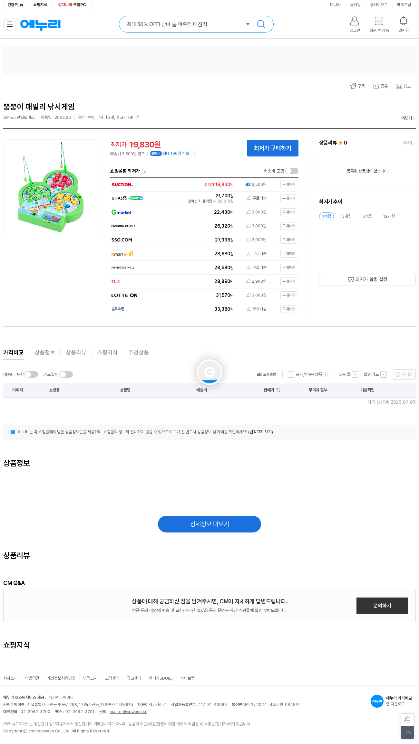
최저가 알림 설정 (371, 279)
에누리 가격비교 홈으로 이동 (40, 24)
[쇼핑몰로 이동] (203, 185)
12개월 (389, 216)
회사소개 (10, 678)
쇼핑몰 (345, 374)
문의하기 (382, 606)
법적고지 (90, 678)
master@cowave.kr (128, 711)
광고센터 (134, 678)
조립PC (72, 4)
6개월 (367, 216)
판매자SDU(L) (161, 678)
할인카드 (371, 374)
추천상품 (138, 352)
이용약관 (32, 678)
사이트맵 (187, 678)
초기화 (407, 374)
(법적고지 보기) (260, 431)
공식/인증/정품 (309, 374)
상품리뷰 (76, 352)
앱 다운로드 (393, 701)
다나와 (335, 4)
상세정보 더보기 (209, 524)
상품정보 (44, 352)
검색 (261, 24)
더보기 (406, 118)
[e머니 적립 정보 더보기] (193, 153)
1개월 (326, 216)
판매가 (269, 390)
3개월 (347, 216)
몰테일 (355, 4)
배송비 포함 (274, 171)
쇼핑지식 (40, 4)
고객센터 (112, 678)
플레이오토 (379, 4)
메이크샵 (404, 4)
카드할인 (51, 374)
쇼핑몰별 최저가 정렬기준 (144, 171)
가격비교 (13, 352)
